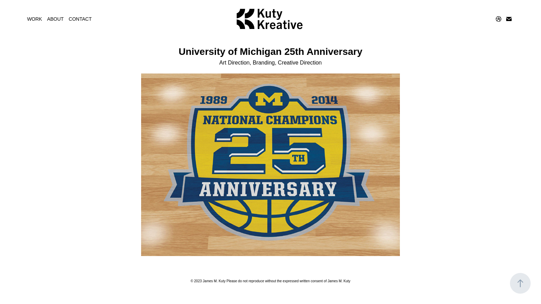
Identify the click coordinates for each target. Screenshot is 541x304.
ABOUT (55, 19)
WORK (34, 19)
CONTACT (80, 19)
